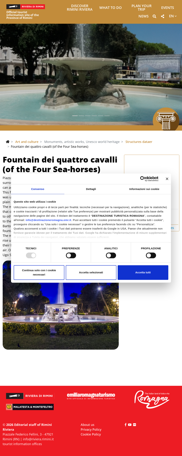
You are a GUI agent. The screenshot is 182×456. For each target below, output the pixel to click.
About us (87, 424)
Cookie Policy (91, 434)
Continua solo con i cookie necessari (39, 272)
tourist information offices (22, 444)
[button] (154, 17)
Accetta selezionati (91, 272)
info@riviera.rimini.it (38, 439)
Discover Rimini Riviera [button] (79, 8)
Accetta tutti (143, 272)
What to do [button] (110, 8)
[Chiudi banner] (167, 178)
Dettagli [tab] (91, 188)
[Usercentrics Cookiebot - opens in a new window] (142, 178)
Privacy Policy (91, 429)
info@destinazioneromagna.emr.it (48, 219)
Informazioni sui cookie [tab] (144, 188)
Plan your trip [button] (142, 8)
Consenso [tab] (37, 188)
